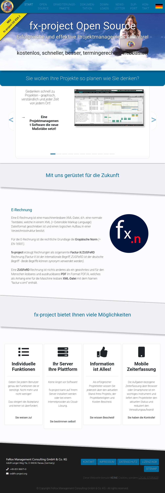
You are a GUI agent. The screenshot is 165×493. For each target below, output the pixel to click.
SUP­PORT (133, 6)
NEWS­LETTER (120, 6)
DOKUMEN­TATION (87, 6)
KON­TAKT (145, 6)
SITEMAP (151, 468)
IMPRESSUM (106, 461)
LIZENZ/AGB (149, 461)
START (28, 4)
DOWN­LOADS (104, 6)
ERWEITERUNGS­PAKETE (64, 6)
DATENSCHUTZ (128, 461)
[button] (26, 113)
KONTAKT (88, 461)
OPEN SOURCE (43, 6)
